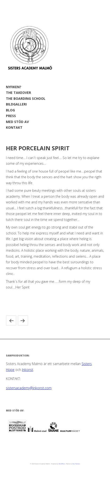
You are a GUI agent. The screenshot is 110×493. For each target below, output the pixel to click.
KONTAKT (14, 127)
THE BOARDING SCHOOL (25, 98)
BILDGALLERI (16, 104)
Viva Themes (76, 464)
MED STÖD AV (17, 121)
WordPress (62, 464)
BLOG (10, 110)
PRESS (11, 116)
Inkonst (27, 369)
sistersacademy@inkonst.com (29, 388)
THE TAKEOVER (18, 92)
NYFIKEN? (13, 87)
